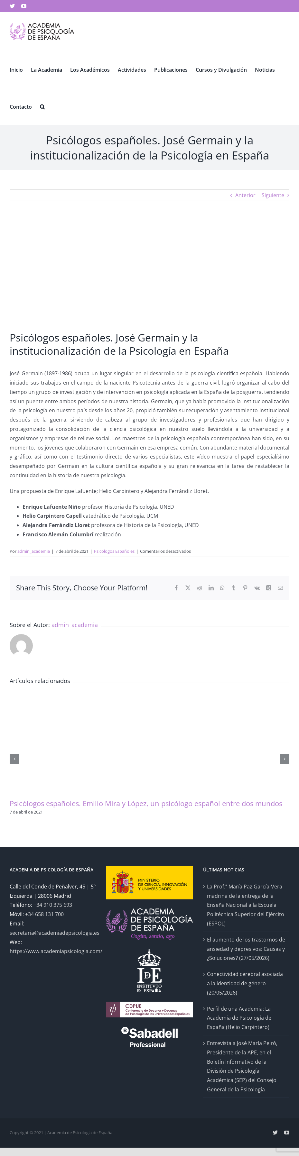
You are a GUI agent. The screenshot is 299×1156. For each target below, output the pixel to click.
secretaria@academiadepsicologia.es (54, 932)
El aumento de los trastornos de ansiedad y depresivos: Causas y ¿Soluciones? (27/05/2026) (246, 949)
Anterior (245, 195)
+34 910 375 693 (52, 904)
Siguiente (273, 195)
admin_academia (33, 551)
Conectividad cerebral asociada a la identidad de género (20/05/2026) (245, 983)
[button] (42, 106)
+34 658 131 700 (44, 914)
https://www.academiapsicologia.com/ (56, 951)
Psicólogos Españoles (114, 551)
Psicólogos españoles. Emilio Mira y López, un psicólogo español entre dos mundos (146, 803)
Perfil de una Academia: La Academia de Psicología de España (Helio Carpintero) (239, 1018)
